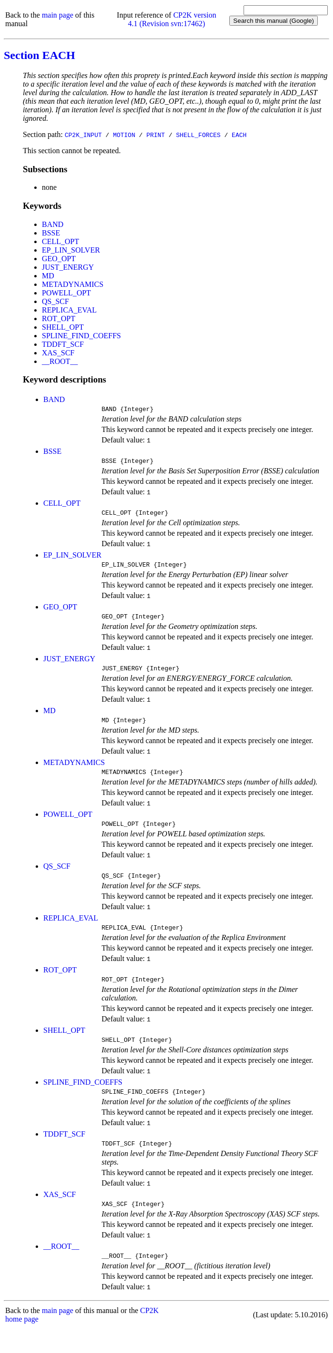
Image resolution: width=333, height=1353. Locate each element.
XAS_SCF (58, 353)
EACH (239, 134)
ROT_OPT (58, 318)
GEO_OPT (59, 259)
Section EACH (39, 55)
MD (48, 276)
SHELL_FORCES (198, 134)
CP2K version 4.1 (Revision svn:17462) (172, 19)
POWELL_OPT (66, 293)
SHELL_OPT (63, 327)
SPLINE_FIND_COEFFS (81, 336)
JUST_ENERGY (68, 267)
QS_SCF (55, 301)
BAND (52, 224)
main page (57, 15)
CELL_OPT (60, 241)
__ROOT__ (60, 361)
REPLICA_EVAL (69, 310)
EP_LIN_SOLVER (71, 250)
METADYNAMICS (72, 284)
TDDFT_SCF (63, 344)
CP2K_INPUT (83, 134)
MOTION (124, 134)
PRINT (156, 134)
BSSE (51, 233)
